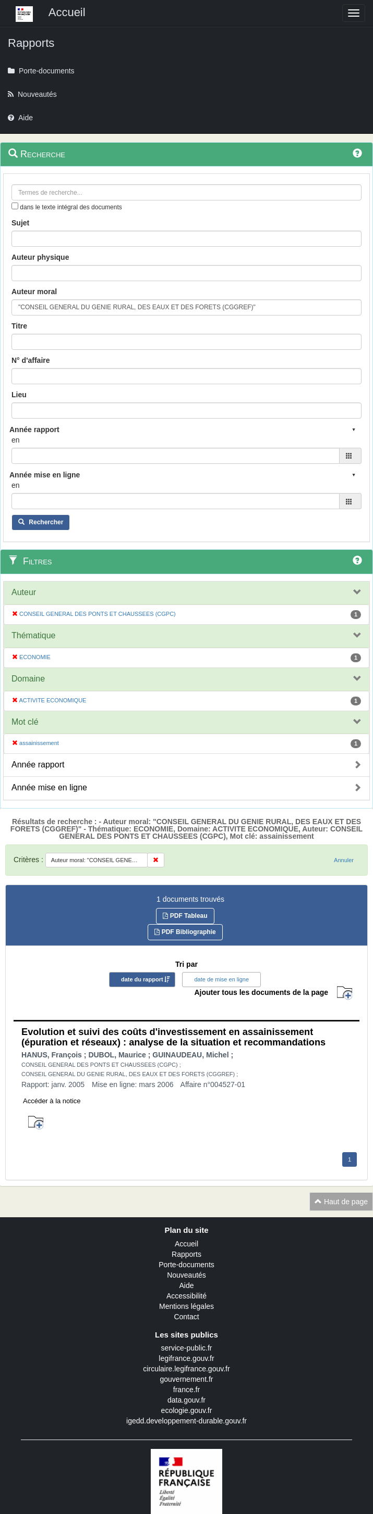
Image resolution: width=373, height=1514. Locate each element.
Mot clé (25, 721)
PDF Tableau (185, 915)
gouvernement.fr (186, 1379)
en (15, 440)
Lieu (19, 394)
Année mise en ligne (49, 787)
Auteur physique (40, 257)
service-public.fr (186, 1348)
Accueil (186, 1244)
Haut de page (341, 1201)
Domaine (28, 678)
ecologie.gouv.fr (186, 1410)
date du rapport (142, 979)
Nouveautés (186, 1275)
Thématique (33, 635)
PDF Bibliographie (184, 932)
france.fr (186, 1389)
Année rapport (37, 764)
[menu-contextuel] (14, 206)
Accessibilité (186, 1296)
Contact (186, 1317)
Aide (186, 1285)
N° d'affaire (30, 360)
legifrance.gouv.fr (186, 1358)
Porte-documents (186, 1264)
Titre (19, 326)
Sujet (20, 223)
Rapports (186, 1254)
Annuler (344, 860)
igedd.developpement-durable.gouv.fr (186, 1421)
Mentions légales (186, 1306)
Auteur (23, 592)
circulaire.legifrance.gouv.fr (186, 1369)
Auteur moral (34, 291)
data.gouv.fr (186, 1400)
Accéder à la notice (52, 1101)
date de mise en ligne (221, 979)
